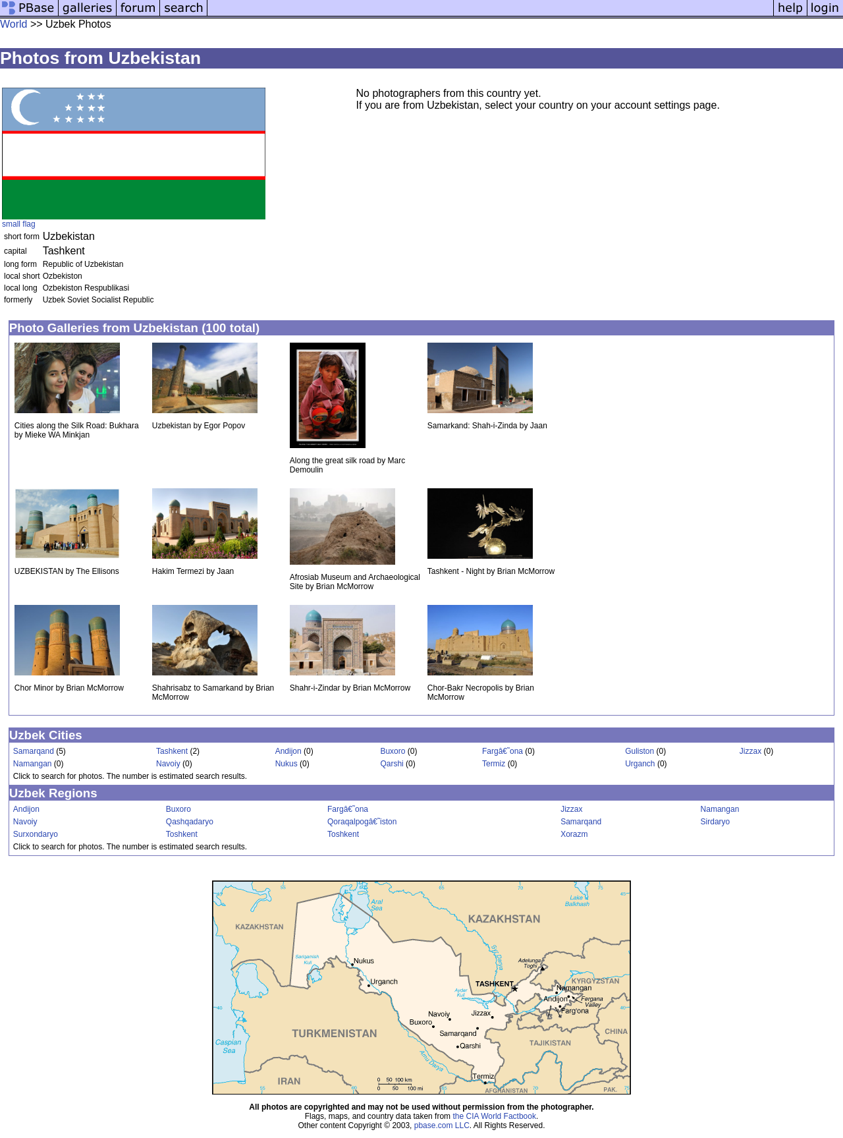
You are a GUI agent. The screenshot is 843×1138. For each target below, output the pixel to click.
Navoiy (168, 763)
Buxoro (392, 751)
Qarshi (391, 763)
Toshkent (182, 834)
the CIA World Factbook (494, 1116)
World (14, 24)
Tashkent (172, 751)
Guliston (639, 751)
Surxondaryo (35, 834)
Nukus (286, 763)
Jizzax (750, 751)
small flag (19, 224)
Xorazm (573, 834)
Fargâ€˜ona (502, 751)
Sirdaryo (715, 821)
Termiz (493, 763)
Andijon (288, 751)
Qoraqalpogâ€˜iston (361, 821)
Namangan (32, 763)
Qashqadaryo (189, 821)
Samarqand (33, 751)
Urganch (640, 763)
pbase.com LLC (442, 1125)
